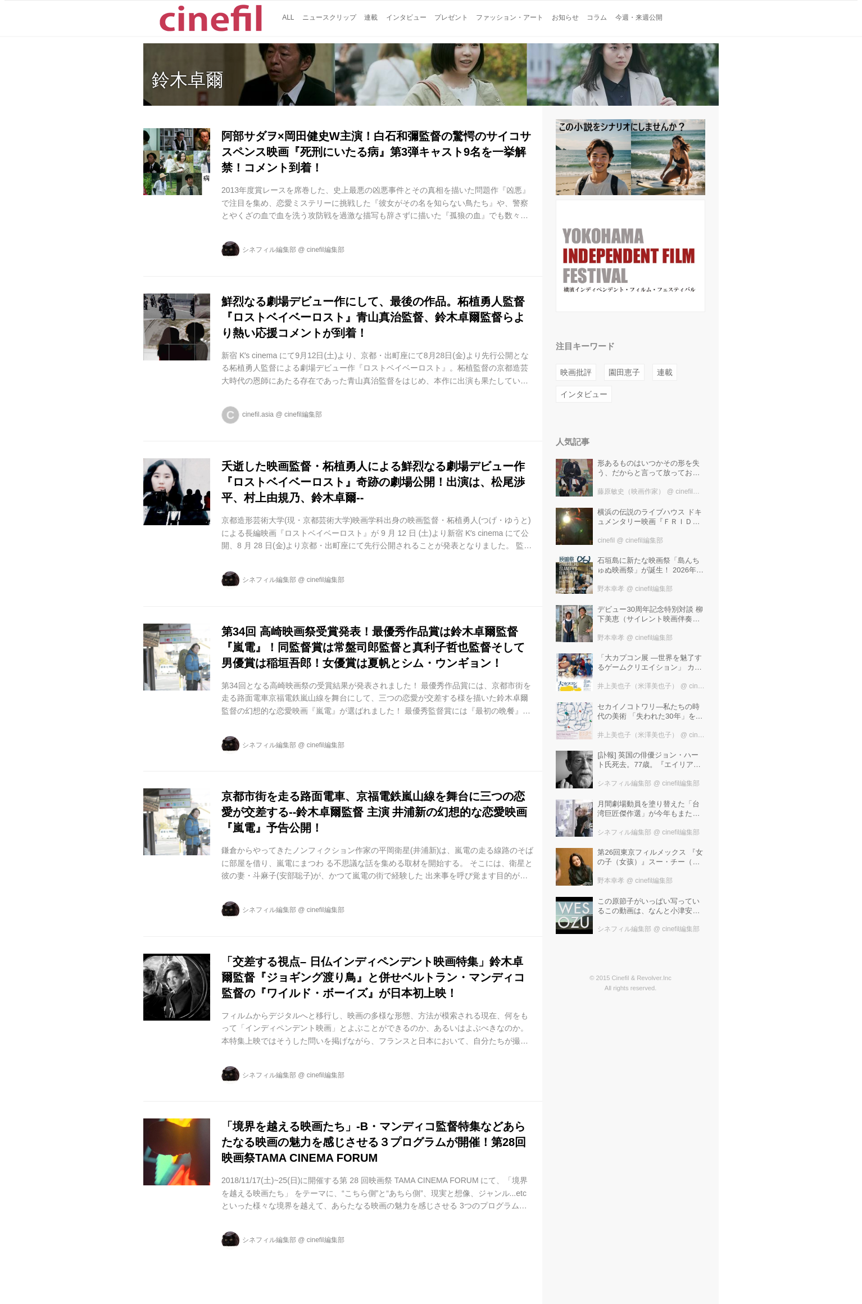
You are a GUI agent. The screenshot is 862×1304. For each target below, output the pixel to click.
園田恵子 (624, 372)
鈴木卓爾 (188, 80)
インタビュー (583, 394)
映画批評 (576, 372)
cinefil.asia (258, 414)
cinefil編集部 (325, 250)
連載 (665, 372)
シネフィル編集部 (269, 250)
